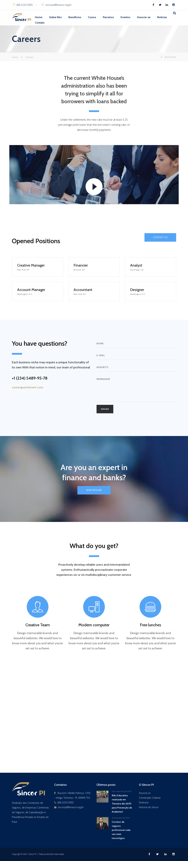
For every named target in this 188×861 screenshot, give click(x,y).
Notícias (162, 17)
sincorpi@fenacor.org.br (56, 4)
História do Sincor (149, 807)
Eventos (125, 17)
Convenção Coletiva (149, 797)
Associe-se (143, 17)
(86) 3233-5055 (23, 4)
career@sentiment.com (27, 387)
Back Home (168, 57)
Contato (40, 22)
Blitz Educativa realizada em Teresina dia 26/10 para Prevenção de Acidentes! (122, 803)
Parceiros (108, 17)
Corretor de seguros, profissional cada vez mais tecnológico (121, 830)
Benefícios (74, 17)
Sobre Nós (55, 17)
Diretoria (143, 802)
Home (38, 17)
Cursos (92, 17)
